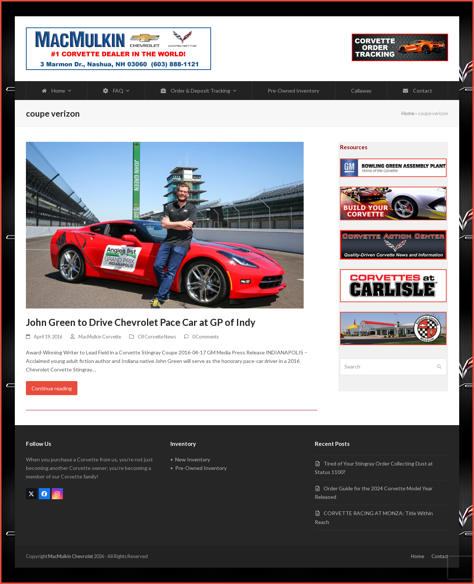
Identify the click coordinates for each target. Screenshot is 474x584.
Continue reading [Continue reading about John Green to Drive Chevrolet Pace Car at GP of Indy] (51, 388)
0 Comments (205, 337)
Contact (439, 556)
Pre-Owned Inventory (201, 468)
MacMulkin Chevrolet (70, 556)
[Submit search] (439, 367)
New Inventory (192, 459)
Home (407, 113)
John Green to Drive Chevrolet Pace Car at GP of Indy (141, 322)
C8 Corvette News (157, 337)
